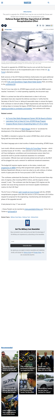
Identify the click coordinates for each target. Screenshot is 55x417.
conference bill (10, 84)
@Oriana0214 (12, 211)
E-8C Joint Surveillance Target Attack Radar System (24, 82)
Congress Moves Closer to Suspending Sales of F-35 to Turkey (27, 124)
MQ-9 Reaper (26, 129)
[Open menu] (2, 2)
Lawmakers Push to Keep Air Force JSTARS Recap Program (26, 121)
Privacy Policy (37, 252)
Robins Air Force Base (33, 148)
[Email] (43, 25)
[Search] (48, 2)
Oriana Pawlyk (9, 29)
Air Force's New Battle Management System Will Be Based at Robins (29, 118)
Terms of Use (27, 252)
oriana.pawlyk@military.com (33, 209)
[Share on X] (40, 25)
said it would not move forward (28, 192)
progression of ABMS (8, 168)
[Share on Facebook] (37, 25)
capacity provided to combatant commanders (16, 108)
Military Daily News (27, 11)
